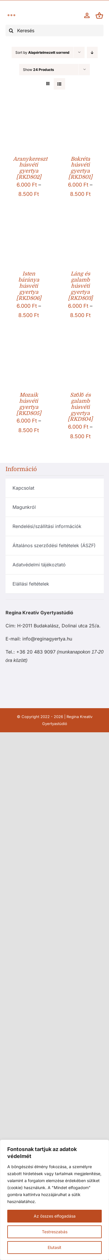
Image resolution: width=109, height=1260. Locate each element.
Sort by (42, 52)
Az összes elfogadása (55, 1216)
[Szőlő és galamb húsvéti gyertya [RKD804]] (80, 348)
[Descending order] (92, 52)
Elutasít (54, 1247)
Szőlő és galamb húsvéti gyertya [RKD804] (80, 407)
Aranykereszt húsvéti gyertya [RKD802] (30, 168)
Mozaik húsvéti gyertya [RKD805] (28, 404)
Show (38, 69)
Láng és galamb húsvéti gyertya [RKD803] (80, 286)
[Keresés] (55, 30)
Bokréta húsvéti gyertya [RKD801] (80, 168)
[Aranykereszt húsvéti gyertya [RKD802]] (29, 112)
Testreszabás (54, 1231)
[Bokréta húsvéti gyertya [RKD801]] (80, 112)
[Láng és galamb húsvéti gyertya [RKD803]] (80, 227)
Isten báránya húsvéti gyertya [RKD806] (28, 286)
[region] (54, 1200)
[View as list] (59, 84)
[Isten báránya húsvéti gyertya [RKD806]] (29, 227)
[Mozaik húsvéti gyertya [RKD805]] (29, 348)
